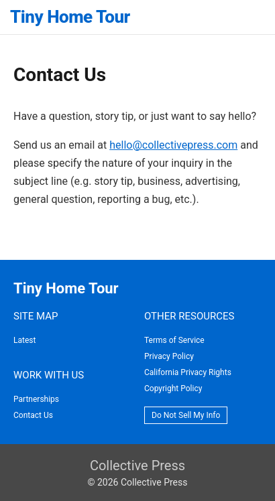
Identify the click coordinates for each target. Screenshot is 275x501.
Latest (24, 340)
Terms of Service (174, 340)
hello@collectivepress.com (173, 145)
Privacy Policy (169, 356)
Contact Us (33, 415)
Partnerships (36, 399)
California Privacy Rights (187, 372)
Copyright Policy (173, 388)
